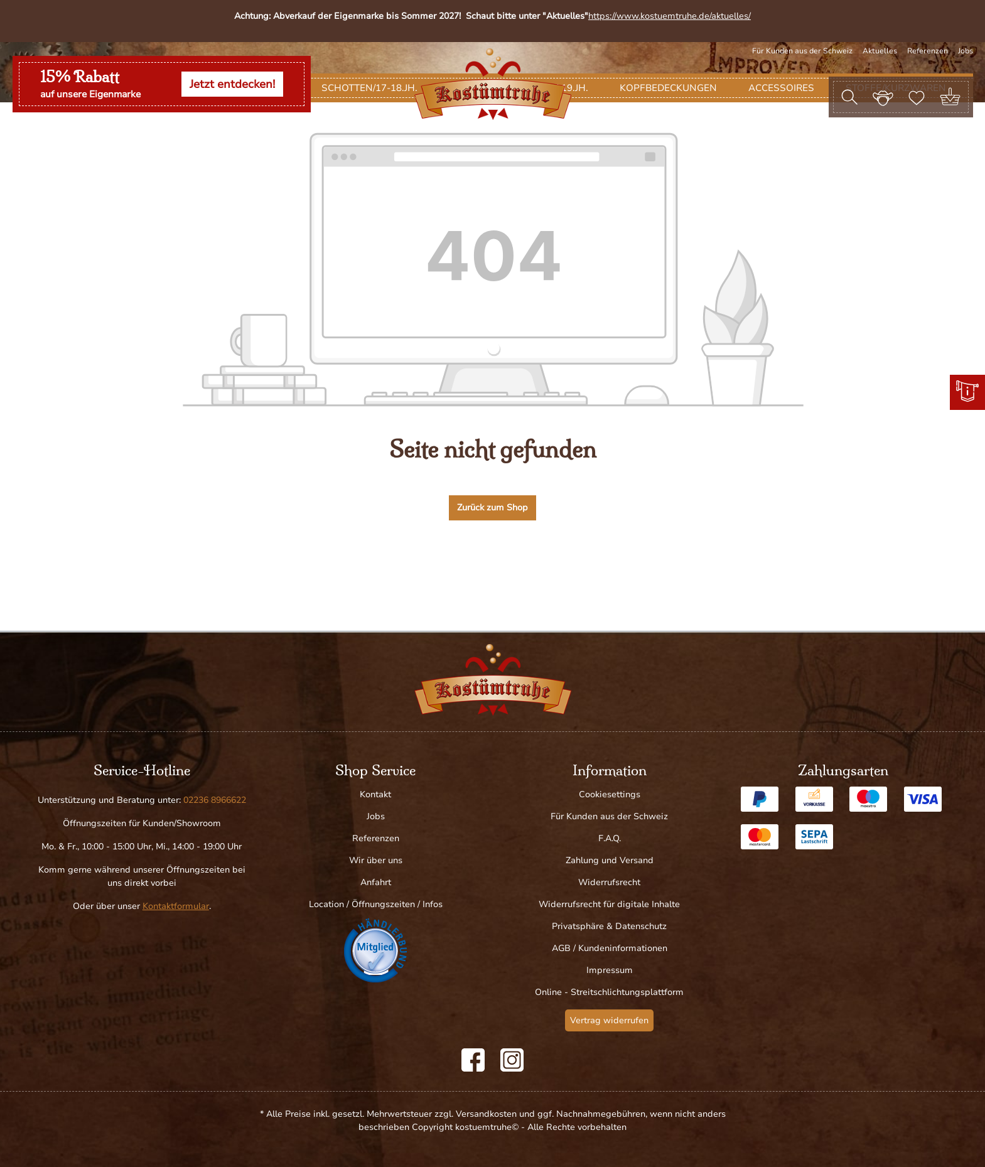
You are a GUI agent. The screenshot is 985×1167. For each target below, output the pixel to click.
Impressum (609, 970)
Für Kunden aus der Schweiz (802, 51)
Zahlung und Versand (610, 860)
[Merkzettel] (916, 97)
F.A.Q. (609, 838)
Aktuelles (880, 51)
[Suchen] (849, 97)
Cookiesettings (609, 794)
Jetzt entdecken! (232, 84)
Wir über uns (375, 860)
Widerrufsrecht (609, 882)
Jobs (965, 51)
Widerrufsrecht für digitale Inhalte (609, 904)
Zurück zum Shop (492, 566)
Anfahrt (375, 882)
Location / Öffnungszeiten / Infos (376, 904)
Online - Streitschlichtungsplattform (609, 992)
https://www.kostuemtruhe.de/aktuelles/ (669, 16)
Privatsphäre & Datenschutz (609, 926)
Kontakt (375, 794)
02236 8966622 (214, 800)
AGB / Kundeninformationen (609, 948)
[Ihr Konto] (883, 97)
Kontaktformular (176, 906)
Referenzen (927, 51)
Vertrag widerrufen (609, 1020)
